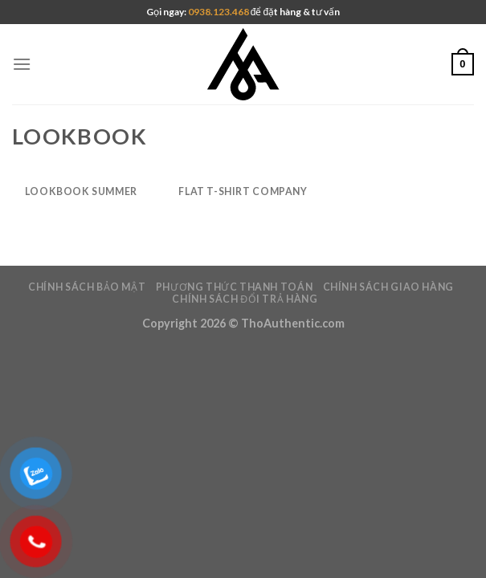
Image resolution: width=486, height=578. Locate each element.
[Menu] (21, 63)
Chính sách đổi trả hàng (244, 299)
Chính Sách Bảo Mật (86, 287)
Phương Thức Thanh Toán (234, 287)
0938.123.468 (219, 12)
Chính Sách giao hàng (388, 287)
